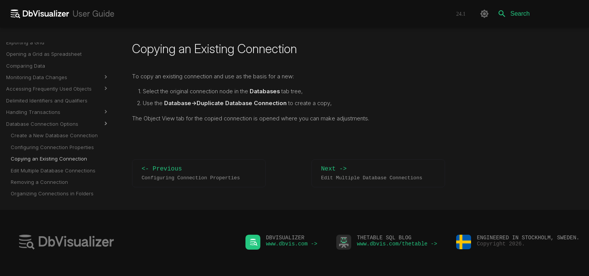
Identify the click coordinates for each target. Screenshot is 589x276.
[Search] (538, 14)
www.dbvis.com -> (291, 245)
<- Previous (199, 173)
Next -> (378, 173)
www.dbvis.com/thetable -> (397, 245)
